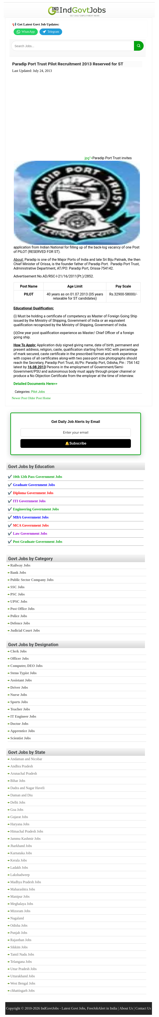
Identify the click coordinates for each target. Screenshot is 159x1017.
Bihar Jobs (17, 781)
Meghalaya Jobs (21, 904)
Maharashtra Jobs (22, 889)
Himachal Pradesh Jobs (26, 831)
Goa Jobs (16, 809)
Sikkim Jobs (19, 947)
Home (47, 398)
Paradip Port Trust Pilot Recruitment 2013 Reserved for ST (67, 63)
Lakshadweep (20, 875)
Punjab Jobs (18, 933)
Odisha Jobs (18, 925)
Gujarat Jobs (19, 817)
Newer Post (19, 398)
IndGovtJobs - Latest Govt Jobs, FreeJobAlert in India (79, 1008)
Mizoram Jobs (20, 911)
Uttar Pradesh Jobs (23, 969)
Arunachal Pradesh (23, 773)
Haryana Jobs (19, 824)
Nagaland (17, 918)
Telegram (51, 32)
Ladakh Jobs (19, 867)
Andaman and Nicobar (26, 759)
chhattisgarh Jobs (22, 990)
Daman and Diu (21, 795)
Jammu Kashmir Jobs (25, 838)
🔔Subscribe (75, 443)
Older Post (35, 398)
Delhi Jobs (17, 802)
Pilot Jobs (38, 391)
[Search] (139, 46)
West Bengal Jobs (22, 983)
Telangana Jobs (21, 961)
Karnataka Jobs (21, 853)
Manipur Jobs (20, 896)
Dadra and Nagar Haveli (27, 788)
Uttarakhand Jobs (22, 976)
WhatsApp (26, 32)
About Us (126, 1008)
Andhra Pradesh (21, 766)
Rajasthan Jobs (20, 940)
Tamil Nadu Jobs (22, 954)
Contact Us (143, 1008)
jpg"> (52, 158)
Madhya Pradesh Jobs (25, 882)
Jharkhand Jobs (21, 846)
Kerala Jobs (18, 860)
